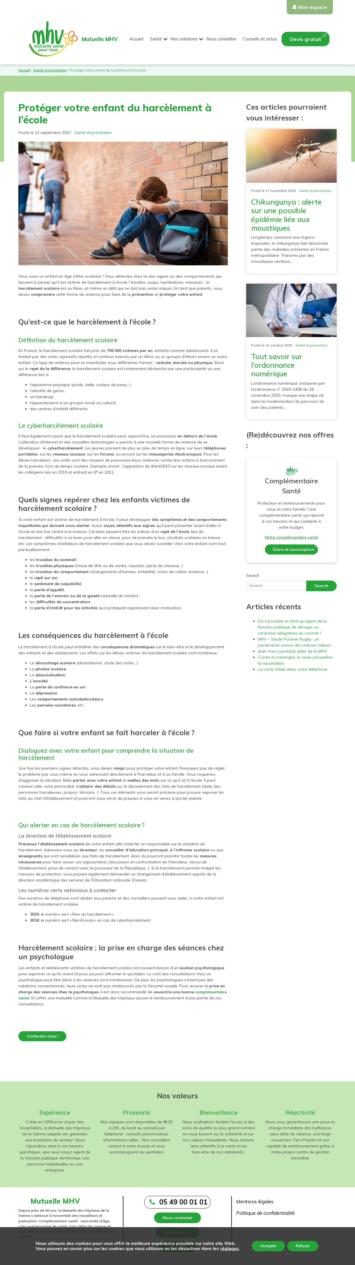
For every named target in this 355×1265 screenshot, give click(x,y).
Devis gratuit (305, 39)
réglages (229, 1248)
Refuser (303, 1246)
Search (252, 575)
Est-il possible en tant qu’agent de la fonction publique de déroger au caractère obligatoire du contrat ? (292, 627)
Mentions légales (254, 1201)
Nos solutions (183, 39)
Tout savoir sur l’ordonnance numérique (276, 365)
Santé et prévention (50, 70)
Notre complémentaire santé (291, 537)
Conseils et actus (260, 39)
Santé (156, 39)
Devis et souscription (293, 549)
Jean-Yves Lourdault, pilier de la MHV (292, 651)
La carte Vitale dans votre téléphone (292, 669)
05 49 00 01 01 (183, 1202)
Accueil (136, 39)
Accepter (268, 1246)
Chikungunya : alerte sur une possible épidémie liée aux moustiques (286, 214)
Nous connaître (221, 39)
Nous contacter (177, 1217)
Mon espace (312, 7)
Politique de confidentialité (265, 1213)
